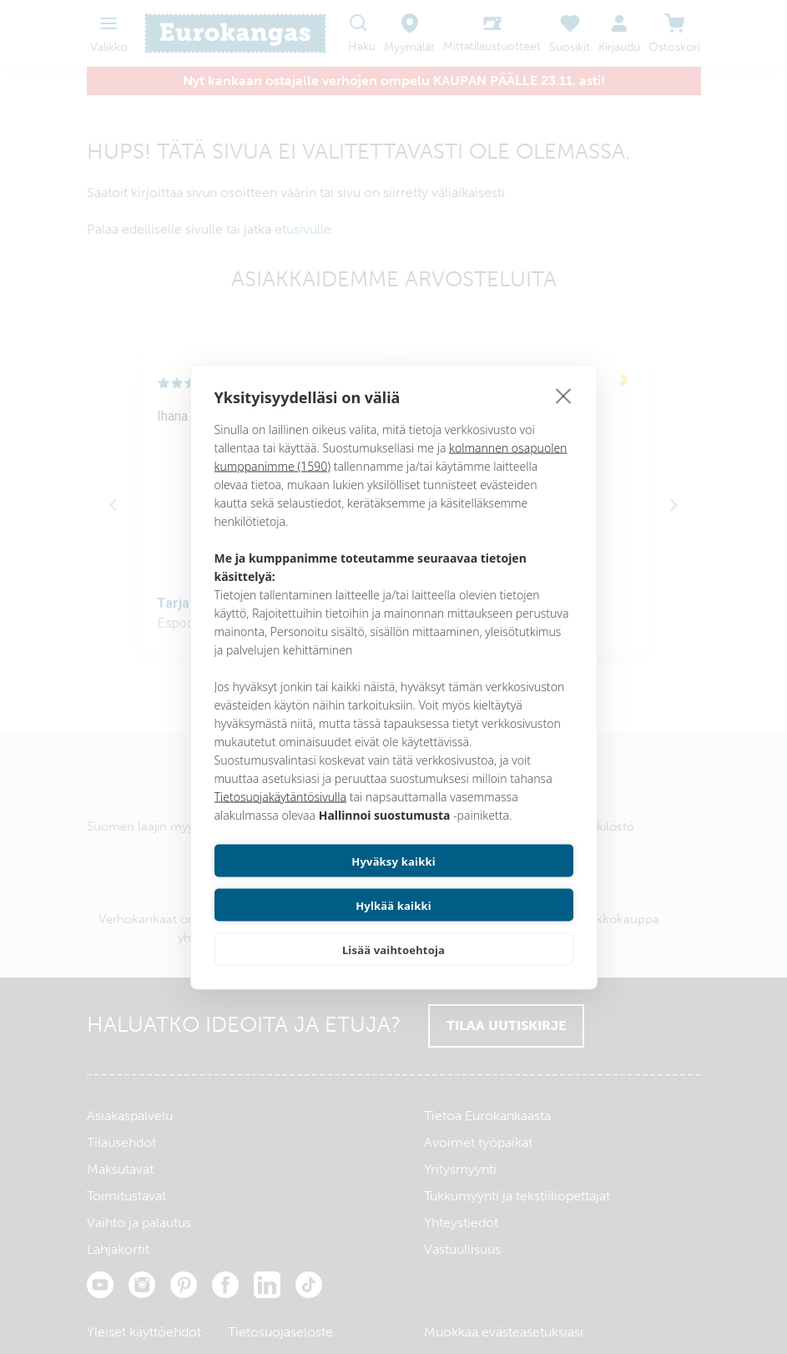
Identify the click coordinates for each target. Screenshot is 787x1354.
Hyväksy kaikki (301, 883)
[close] (564, 417)
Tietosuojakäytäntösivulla (280, 818)
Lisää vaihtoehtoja (393, 927)
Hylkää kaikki (486, 883)
